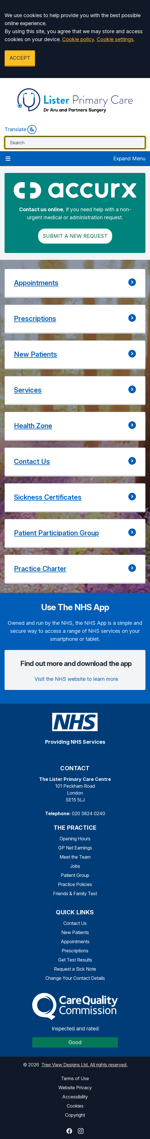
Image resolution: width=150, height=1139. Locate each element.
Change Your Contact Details (75, 978)
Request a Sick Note (75, 969)
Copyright (75, 1115)
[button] (75, 283)
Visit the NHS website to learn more (76, 679)
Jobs (75, 866)
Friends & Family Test (75, 893)
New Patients (75, 932)
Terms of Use (75, 1078)
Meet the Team (75, 857)
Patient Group (75, 875)
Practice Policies (75, 884)
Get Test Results (75, 960)
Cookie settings (115, 39)
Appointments (75, 941)
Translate (21, 129)
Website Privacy (75, 1087)
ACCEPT (19, 58)
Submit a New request (75, 236)
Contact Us (75, 923)
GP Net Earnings (75, 848)
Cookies (75, 1106)
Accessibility (75, 1097)
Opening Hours (75, 838)
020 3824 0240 (88, 813)
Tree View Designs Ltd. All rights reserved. (84, 1065)
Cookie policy (78, 39)
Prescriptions (75, 951)
